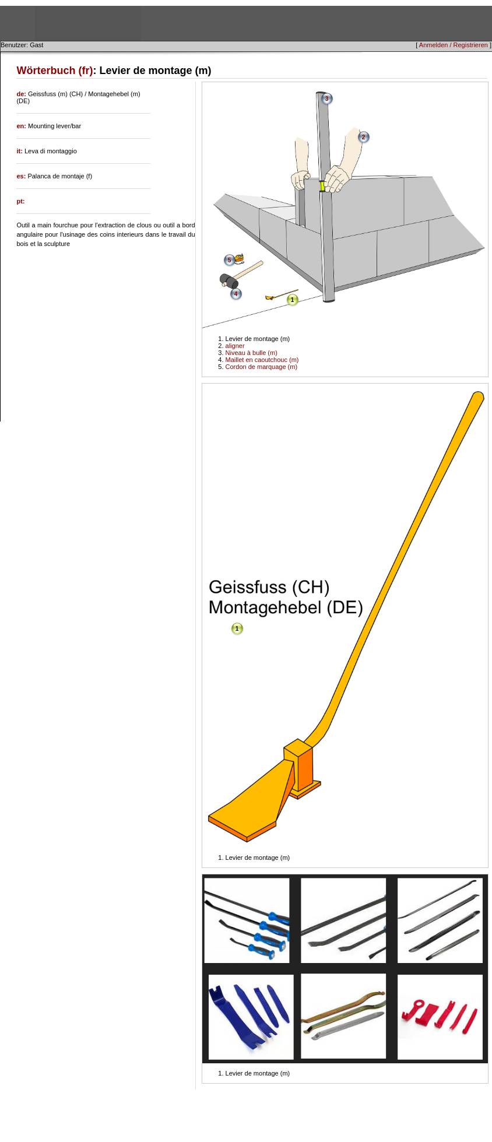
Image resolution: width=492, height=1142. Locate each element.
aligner (235, 345)
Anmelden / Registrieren (453, 44)
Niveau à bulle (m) (251, 352)
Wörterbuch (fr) (54, 70)
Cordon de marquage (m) (262, 366)
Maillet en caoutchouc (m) (262, 359)
